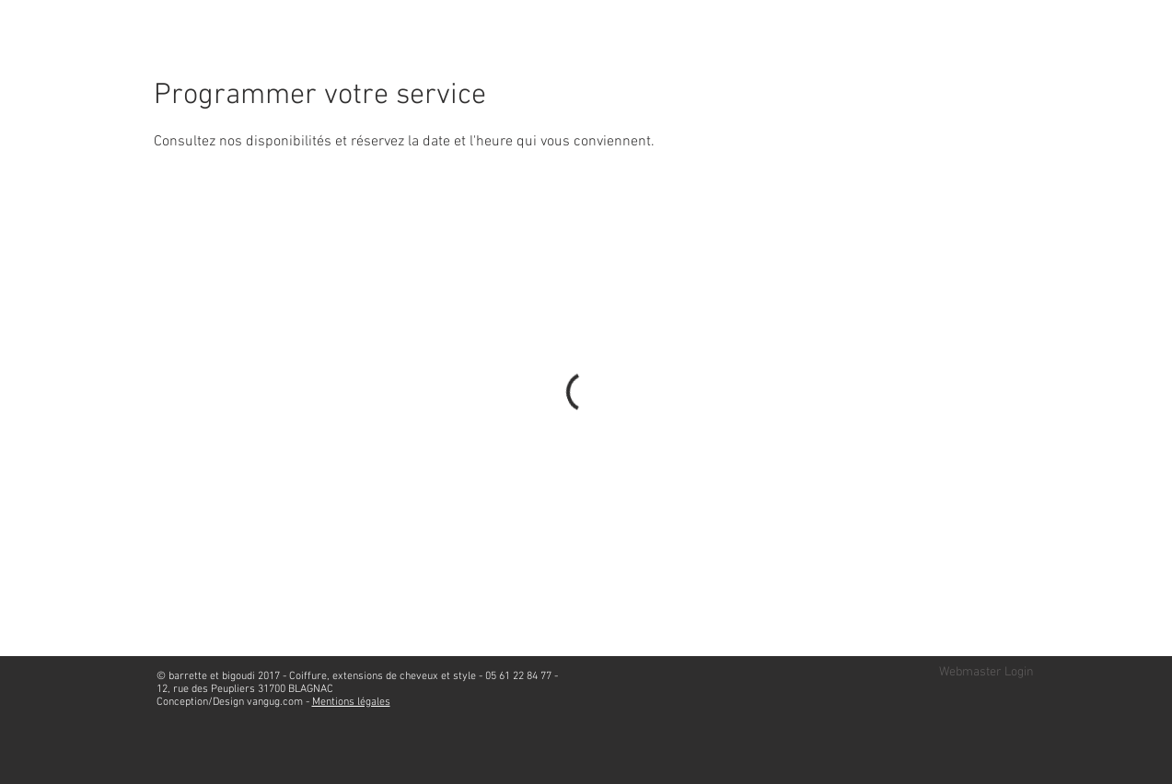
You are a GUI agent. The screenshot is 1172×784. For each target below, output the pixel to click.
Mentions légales (351, 702)
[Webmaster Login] (986, 672)
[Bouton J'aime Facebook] (995, 50)
